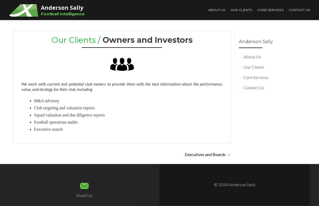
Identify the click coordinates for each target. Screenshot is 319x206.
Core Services (270, 10)
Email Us (84, 195)
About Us (216, 10)
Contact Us (299, 10)
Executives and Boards (208, 154)
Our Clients (241, 10)
